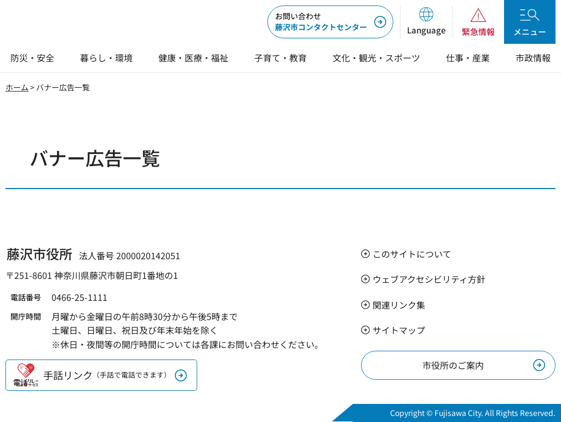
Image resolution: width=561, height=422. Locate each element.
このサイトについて (412, 253)
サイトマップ (399, 330)
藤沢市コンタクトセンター (321, 21)
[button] (426, 22)
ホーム (16, 87)
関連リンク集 (399, 304)
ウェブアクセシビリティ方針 (429, 279)
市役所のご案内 (453, 365)
